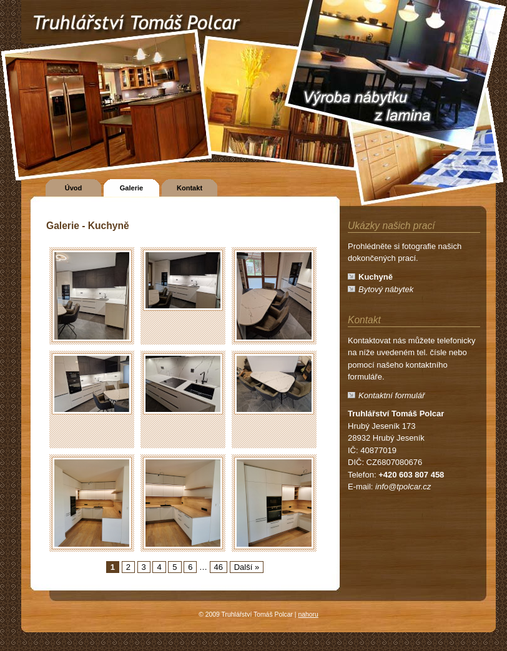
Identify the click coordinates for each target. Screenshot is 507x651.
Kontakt (189, 188)
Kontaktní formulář (391, 395)
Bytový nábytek (385, 289)
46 (218, 567)
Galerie (131, 188)
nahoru (308, 614)
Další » (246, 567)
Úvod (73, 188)
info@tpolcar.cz (403, 486)
